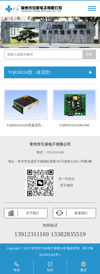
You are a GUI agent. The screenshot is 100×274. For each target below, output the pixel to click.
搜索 (89, 54)
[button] (50, 44)
